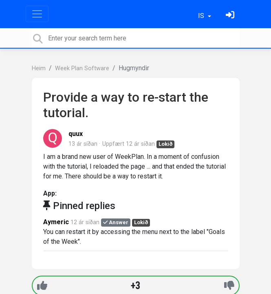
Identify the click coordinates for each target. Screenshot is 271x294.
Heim (39, 68)
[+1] (42, 286)
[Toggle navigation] (37, 14)
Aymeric (56, 222)
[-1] (229, 286)
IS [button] (202, 16)
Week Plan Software (82, 68)
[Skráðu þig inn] (231, 15)
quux (75, 134)
